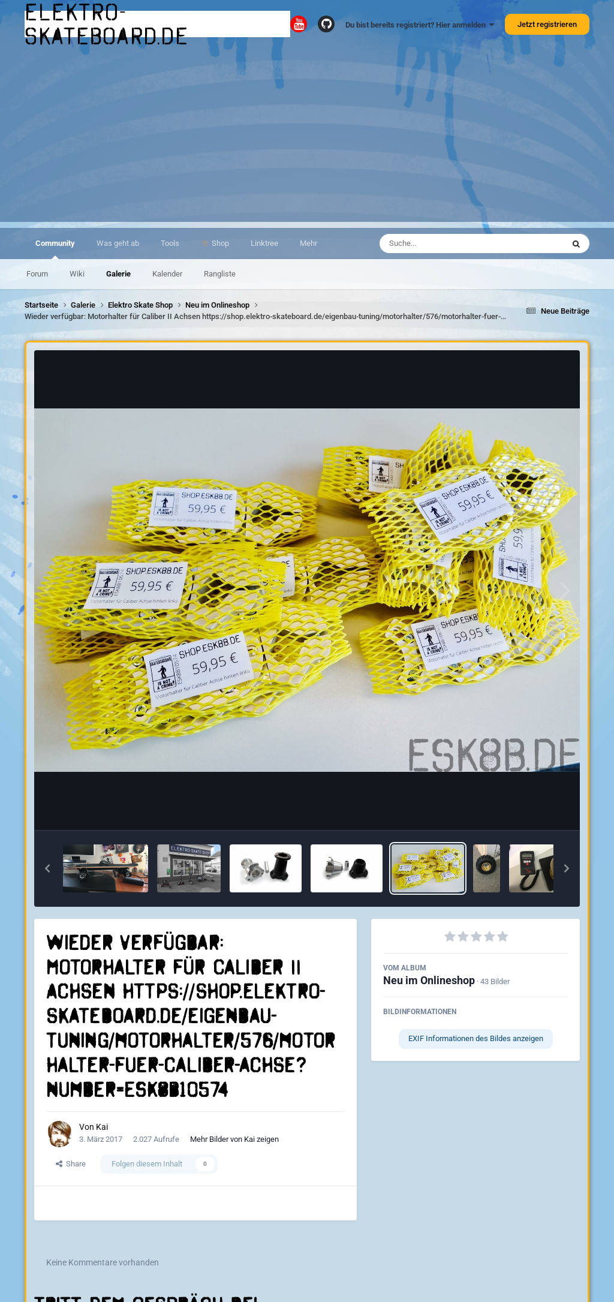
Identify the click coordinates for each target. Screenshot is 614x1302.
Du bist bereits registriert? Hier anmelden (419, 24)
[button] (47, 868)
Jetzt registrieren (547, 24)
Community (55, 249)
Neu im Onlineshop (429, 980)
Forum (37, 273)
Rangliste (220, 273)
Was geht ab (118, 243)
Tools (170, 243)
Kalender (167, 273)
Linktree (264, 243)
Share (71, 1163)
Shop (219, 243)
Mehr (308, 243)
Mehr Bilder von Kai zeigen (234, 1139)
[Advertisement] (307, 138)
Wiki (77, 273)
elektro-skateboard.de (107, 24)
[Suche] (448, 243)
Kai (102, 1127)
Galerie (118, 273)
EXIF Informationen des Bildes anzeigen (475, 1038)
